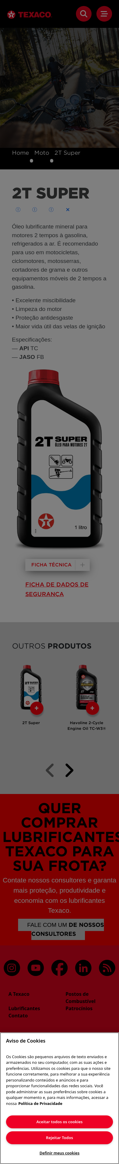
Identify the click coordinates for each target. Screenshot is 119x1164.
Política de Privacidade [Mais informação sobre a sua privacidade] (40, 1103)
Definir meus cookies (59, 1153)
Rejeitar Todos (59, 1137)
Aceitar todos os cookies (59, 1121)
